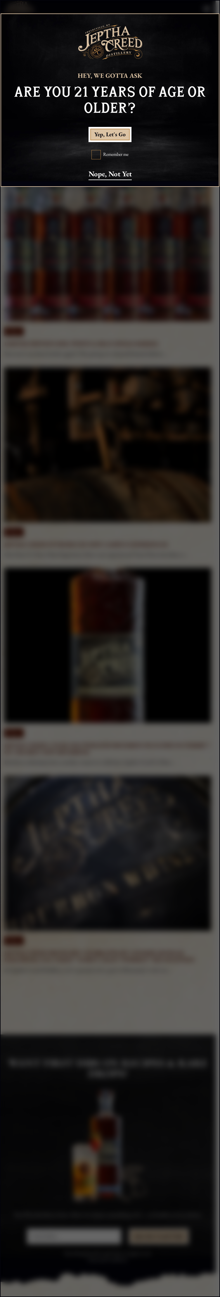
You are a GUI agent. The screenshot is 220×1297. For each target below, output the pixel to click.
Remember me (116, 154)
